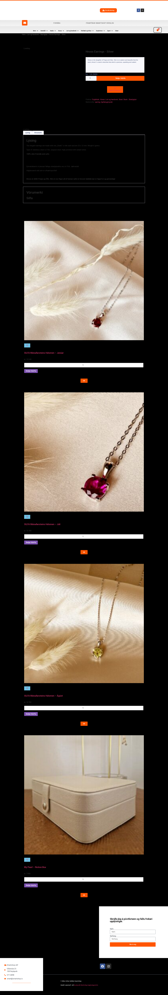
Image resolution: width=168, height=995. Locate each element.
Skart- (125, 99)
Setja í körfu (120, 78)
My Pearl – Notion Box (35, 871)
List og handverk (33, 34)
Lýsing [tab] (27, 137)
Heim (24, 34)
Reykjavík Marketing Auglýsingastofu (86, 989)
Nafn (111, 933)
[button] (35, 31)
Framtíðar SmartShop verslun (100, 23)
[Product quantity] (91, 78)
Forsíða (56, 23)
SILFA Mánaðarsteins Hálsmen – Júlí (42, 528)
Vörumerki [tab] (38, 137)
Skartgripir (44, 34)
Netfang (113, 940)
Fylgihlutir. (96, 99)
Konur (102, 99)
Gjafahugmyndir (107, 102)
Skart (121, 99)
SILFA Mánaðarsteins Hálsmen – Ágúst (43, 699)
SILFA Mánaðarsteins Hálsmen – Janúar (44, 356)
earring (97, 102)
